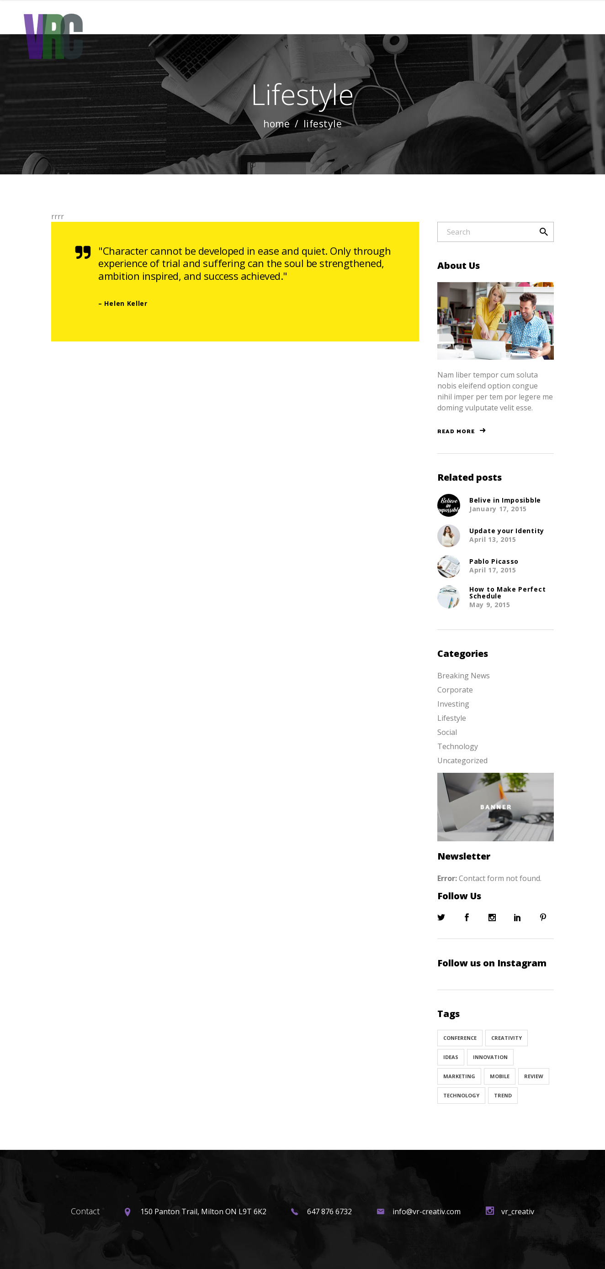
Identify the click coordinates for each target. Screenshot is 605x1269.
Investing (453, 704)
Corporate (455, 690)
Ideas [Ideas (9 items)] (450, 1057)
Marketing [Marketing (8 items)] (459, 1076)
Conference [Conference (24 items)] (460, 1037)
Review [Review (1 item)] (533, 1076)
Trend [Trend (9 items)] (503, 1095)
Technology (457, 746)
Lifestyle (451, 718)
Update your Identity (506, 530)
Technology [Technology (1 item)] (461, 1095)
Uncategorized (462, 760)
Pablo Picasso (494, 561)
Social (447, 732)
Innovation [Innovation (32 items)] (490, 1057)
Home (276, 124)
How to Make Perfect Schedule (507, 592)
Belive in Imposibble (505, 500)
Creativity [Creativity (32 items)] (506, 1037)
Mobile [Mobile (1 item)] (499, 1076)
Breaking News (463, 676)
